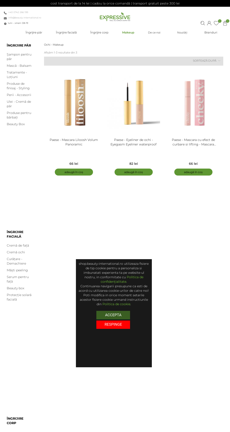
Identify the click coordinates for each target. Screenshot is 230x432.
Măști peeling (17, 270)
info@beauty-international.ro (24, 17)
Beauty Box (16, 124)
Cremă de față (18, 245)
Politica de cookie (116, 304)
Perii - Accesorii (19, 95)
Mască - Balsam (19, 66)
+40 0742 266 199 (18, 12)
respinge (113, 324)
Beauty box (15, 288)
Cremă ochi (16, 252)
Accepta (113, 315)
